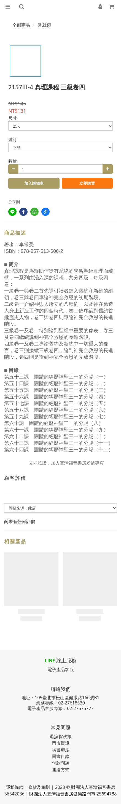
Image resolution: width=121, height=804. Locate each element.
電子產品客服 (60, 669)
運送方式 (60, 770)
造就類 (44, 25)
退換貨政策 (61, 736)
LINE (50, 661)
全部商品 (21, 25)
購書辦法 (60, 750)
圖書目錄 (60, 756)
